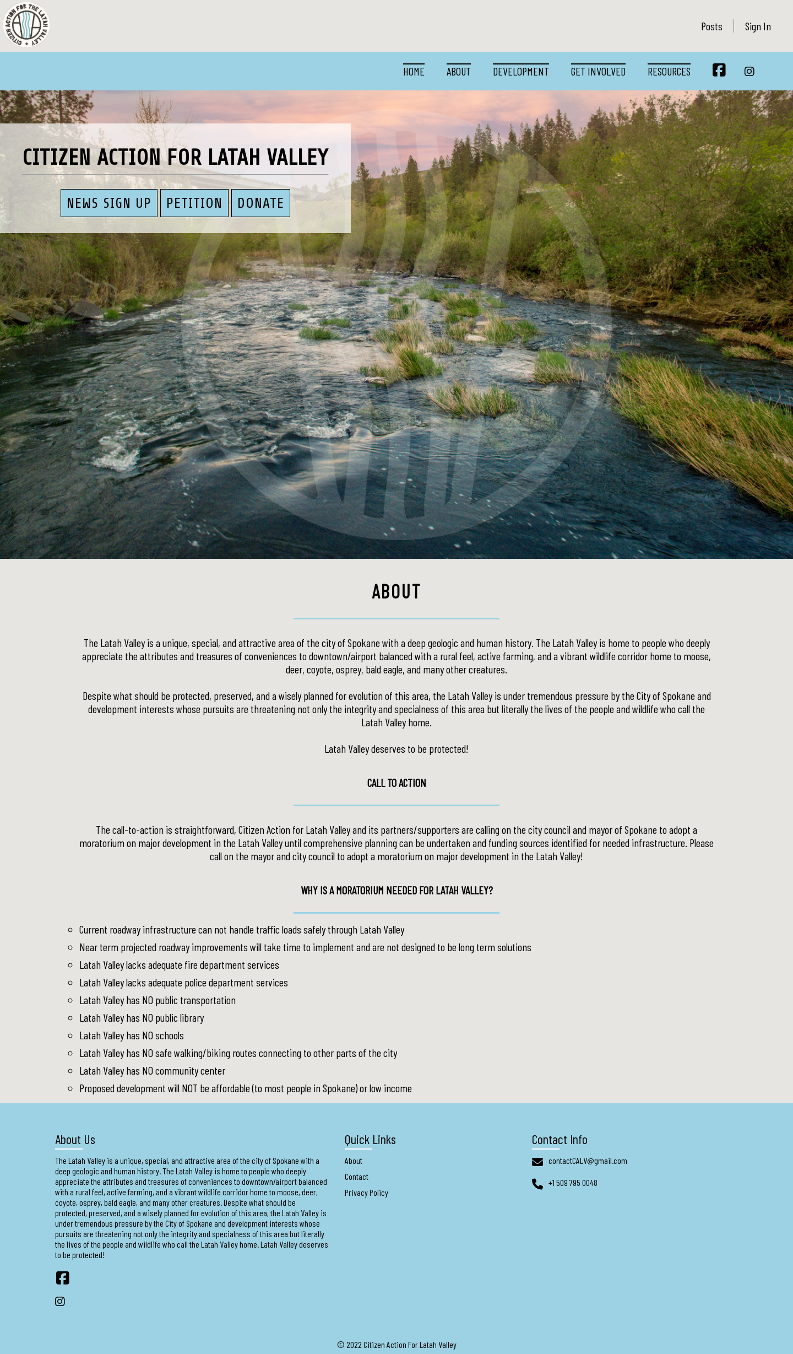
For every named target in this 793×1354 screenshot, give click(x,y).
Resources (669, 71)
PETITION (194, 203)
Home (414, 71)
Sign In (758, 26)
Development (521, 71)
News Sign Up (109, 203)
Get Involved (598, 71)
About (459, 71)
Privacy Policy (366, 1192)
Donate (260, 203)
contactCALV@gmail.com (587, 1160)
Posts (712, 26)
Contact (356, 1176)
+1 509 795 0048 (573, 1182)
